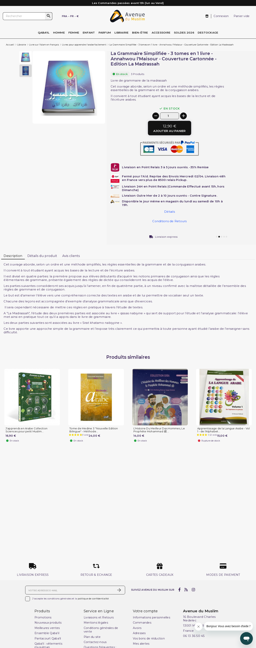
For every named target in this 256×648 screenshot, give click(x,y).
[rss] (186, 590)
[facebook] (179, 590)
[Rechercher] (27, 16)
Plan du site (92, 637)
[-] (155, 115)
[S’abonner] (119, 590)
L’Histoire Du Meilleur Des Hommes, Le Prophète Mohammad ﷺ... (159, 430)
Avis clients (71, 256)
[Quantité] (169, 115)
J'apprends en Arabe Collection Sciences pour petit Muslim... (27, 430)
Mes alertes (141, 643)
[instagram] (193, 590)
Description (13, 256)
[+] (183, 115)
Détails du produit (42, 256)
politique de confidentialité (93, 598)
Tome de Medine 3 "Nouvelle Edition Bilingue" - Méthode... (93, 430)
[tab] (13, 256)
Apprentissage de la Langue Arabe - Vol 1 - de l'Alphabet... (223, 430)
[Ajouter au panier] (169, 128)
